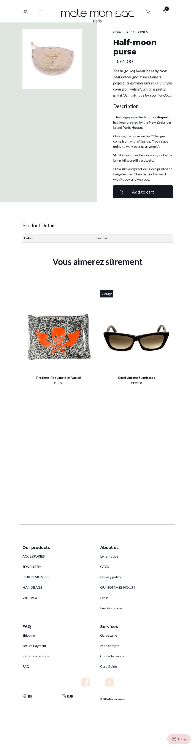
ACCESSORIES (33, 556)
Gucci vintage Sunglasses (136, 378)
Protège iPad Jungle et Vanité (58, 378)
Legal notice (109, 556)
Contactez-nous (112, 656)
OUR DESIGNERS (35, 577)
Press (104, 598)
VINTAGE (30, 598)
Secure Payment (34, 646)
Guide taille (108, 635)
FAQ (25, 666)
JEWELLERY (31, 566)
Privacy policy (110, 577)
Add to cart (136, 191)
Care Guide (108, 666)
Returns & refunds (35, 656)
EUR (70, 696)
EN (30, 696)
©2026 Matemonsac (112, 699)
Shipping (28, 635)
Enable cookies (111, 608)
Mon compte (109, 646)
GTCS (104, 566)
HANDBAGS (32, 587)
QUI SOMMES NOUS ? (117, 587)
